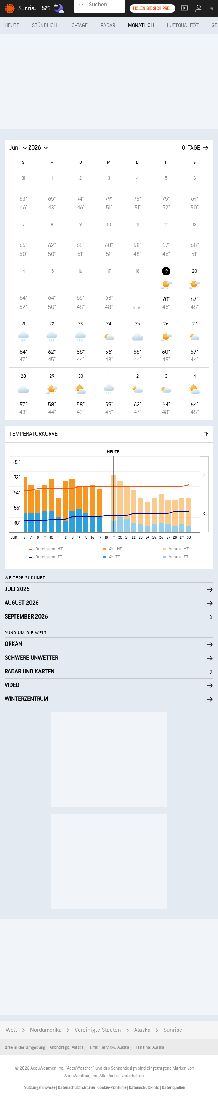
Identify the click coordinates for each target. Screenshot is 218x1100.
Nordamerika (46, 1030)
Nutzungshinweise (40, 1087)
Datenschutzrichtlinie (76, 1087)
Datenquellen (173, 1087)
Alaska (142, 1030)
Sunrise (173, 1030)
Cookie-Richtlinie (112, 1087)
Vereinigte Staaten (98, 1030)
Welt (11, 1030)
